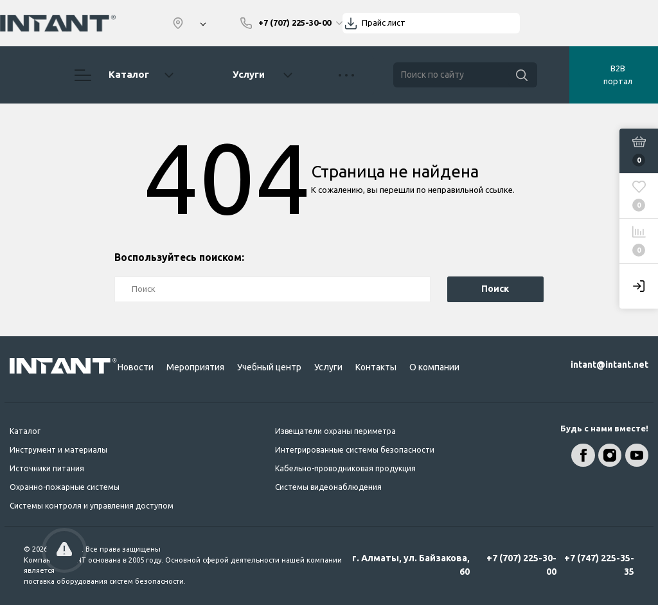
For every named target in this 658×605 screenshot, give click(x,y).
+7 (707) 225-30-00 (521, 565)
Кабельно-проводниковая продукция (345, 468)
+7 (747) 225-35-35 (599, 565)
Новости (136, 367)
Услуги (249, 74)
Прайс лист (383, 22)
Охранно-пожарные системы (65, 487)
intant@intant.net (609, 364)
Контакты (375, 367)
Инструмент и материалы (58, 450)
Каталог (124, 75)
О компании (434, 367)
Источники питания (47, 468)
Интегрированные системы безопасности (354, 450)
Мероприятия (195, 367)
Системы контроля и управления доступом (91, 505)
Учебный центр (269, 367)
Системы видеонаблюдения (328, 487)
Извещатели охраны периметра (335, 431)
